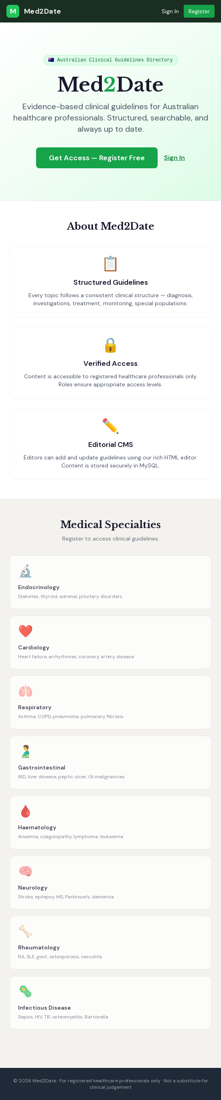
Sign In (170, 11)
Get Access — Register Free (97, 158)
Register (199, 11)
